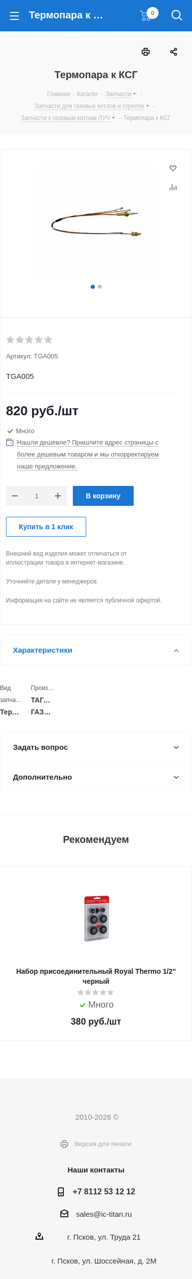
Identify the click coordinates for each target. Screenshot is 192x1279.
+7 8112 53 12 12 (104, 1191)
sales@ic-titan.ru (104, 1214)
